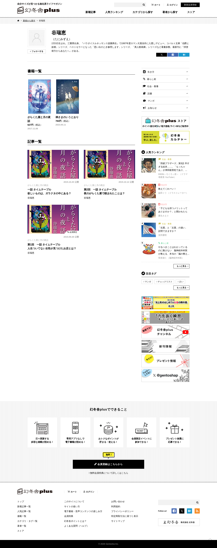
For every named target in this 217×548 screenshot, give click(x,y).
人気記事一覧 (24, 511)
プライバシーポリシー (122, 511)
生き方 (151, 72)
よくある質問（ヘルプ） (76, 526)
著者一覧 (21, 526)
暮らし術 (151, 79)
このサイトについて (74, 501)
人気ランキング (114, 12)
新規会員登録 (190, 5)
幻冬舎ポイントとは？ (75, 521)
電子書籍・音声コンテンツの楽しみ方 (83, 511)
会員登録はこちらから (108, 464)
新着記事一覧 (24, 506)
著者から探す (170, 12)
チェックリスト (165, 281)
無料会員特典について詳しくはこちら (109, 473)
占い (181, 281)
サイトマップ (118, 521)
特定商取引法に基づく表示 (124, 516)
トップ (20, 501)
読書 (150, 93)
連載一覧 (21, 516)
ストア (191, 12)
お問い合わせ (118, 501)
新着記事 (90, 12)
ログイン (172, 5)
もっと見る (181, 266)
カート (156, 5)
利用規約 (115, 506)
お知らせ (152, 108)
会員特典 (68, 516)
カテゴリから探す (143, 12)
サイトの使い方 (72, 506)
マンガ (151, 100)
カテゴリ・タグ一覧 (27, 521)
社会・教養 (152, 86)
